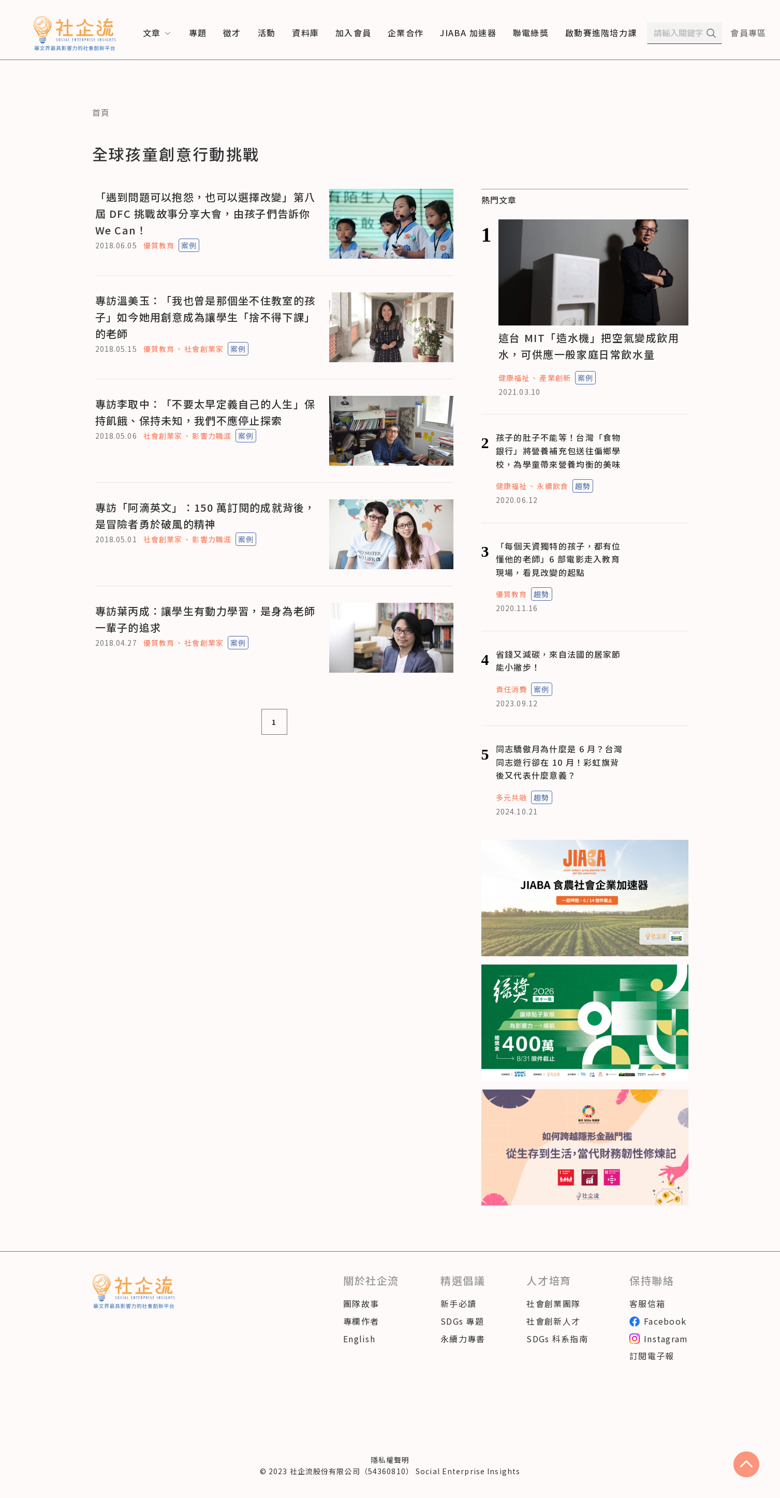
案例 (189, 245)
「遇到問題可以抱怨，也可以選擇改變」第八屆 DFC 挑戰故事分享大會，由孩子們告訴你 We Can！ (205, 213)
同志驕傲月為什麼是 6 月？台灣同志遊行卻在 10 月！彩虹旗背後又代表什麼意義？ (559, 762)
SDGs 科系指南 (557, 1338)
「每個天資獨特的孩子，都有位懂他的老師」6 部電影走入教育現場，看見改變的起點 (558, 559)
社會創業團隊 (553, 1303)
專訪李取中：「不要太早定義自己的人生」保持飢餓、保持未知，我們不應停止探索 (205, 412)
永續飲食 (552, 486)
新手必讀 (458, 1303)
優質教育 (158, 245)
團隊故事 (361, 1303)
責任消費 (511, 689)
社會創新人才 (553, 1321)
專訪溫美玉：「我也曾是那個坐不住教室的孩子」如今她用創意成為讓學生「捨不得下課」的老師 (205, 317)
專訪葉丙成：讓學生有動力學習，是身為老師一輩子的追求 (205, 619)
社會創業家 (204, 349)
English (359, 1338)
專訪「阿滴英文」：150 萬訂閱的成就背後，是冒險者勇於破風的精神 (205, 515)
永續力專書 (462, 1338)
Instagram (658, 1338)
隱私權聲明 (390, 1460)
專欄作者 (361, 1321)
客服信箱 (647, 1303)
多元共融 (511, 797)
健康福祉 (513, 378)
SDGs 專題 (462, 1321)
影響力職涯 (211, 436)
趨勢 (583, 486)
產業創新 (554, 378)
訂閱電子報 (651, 1355)
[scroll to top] (746, 1464)
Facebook (657, 1321)
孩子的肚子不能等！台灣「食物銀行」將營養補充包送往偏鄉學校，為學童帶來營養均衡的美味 (558, 450)
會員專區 (748, 32)
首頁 (101, 112)
